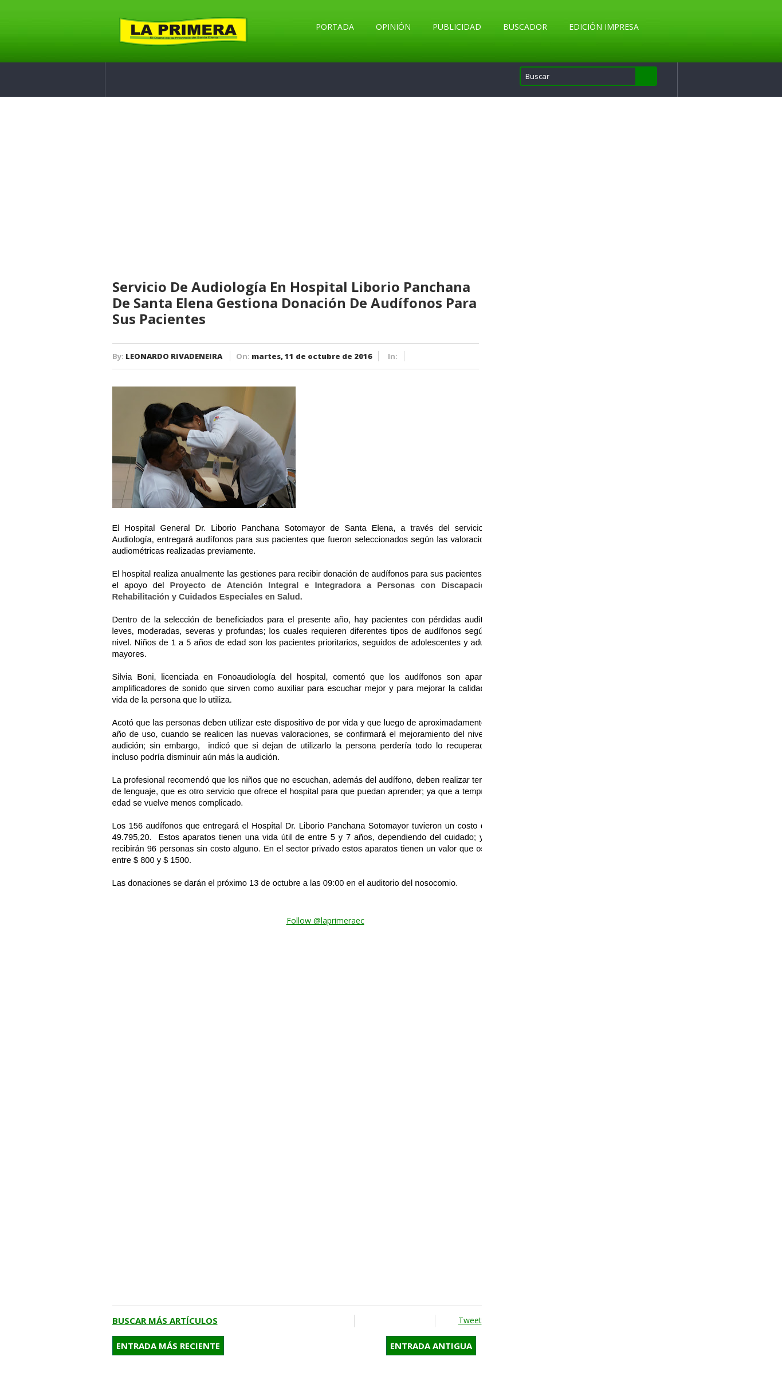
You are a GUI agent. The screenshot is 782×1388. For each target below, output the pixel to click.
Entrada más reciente (168, 1345)
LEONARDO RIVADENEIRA (173, 356)
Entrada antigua (431, 1345)
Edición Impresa (604, 26)
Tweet (470, 1320)
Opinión (393, 26)
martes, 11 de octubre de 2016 (312, 356)
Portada (335, 26)
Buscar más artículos (165, 1320)
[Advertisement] (297, 188)
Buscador (525, 26)
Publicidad (457, 26)
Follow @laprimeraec (325, 920)
